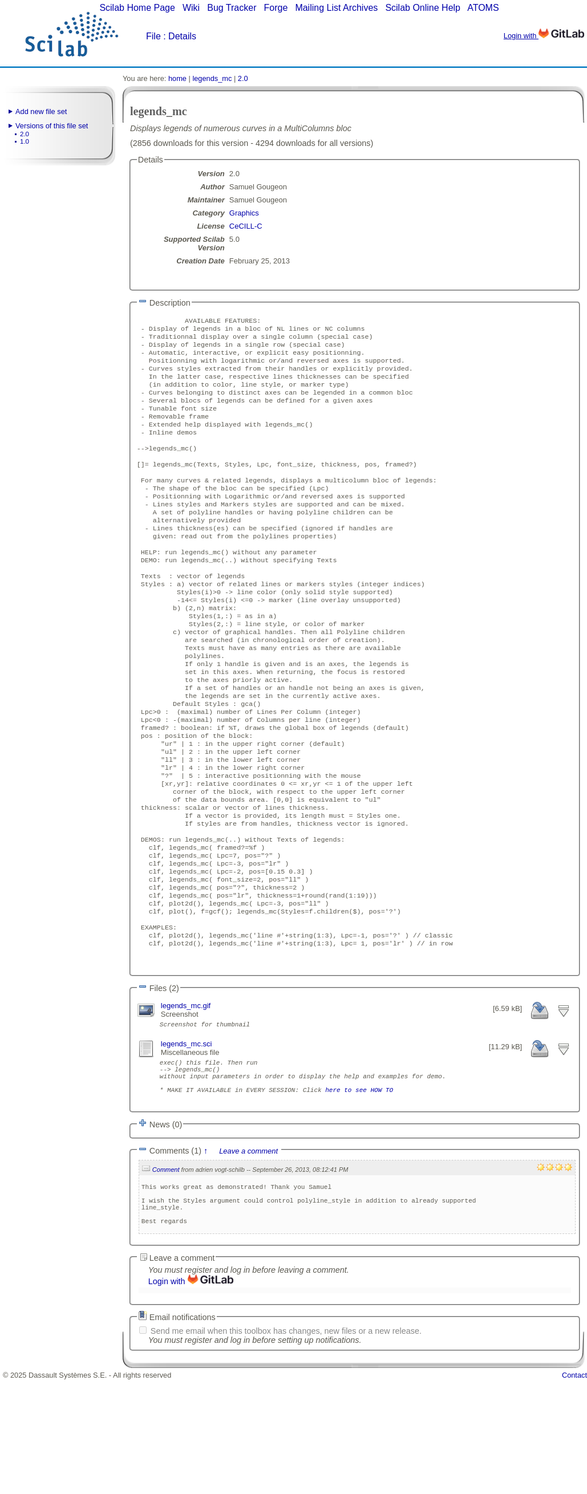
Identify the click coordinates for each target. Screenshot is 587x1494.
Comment (166, 1273)
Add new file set (41, 111)
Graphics (244, 213)
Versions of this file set (51, 125)
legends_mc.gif (185, 1098)
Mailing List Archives (336, 8)
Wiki (191, 8)
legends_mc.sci (186, 1138)
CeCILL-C (245, 226)
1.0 (24, 141)
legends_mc (212, 78)
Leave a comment (248, 1255)
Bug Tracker (231, 8)
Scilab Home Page (137, 8)
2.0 (24, 134)
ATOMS (483, 8)
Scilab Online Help (422, 8)
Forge (276, 8)
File (153, 36)
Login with (544, 35)
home (177, 78)
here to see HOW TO (359, 1192)
